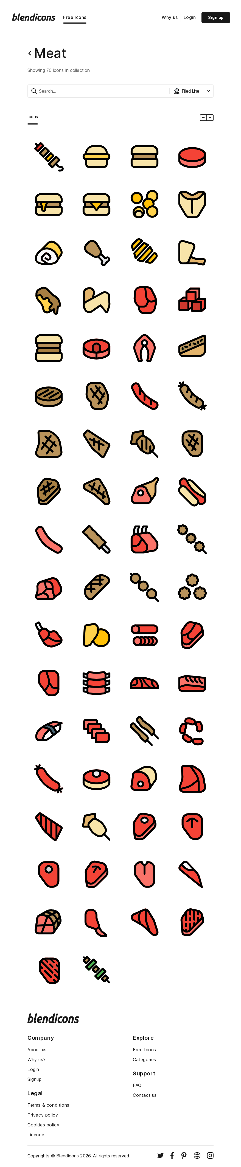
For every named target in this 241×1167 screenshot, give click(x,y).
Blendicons (67, 1155)
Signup (34, 1079)
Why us (170, 17)
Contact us (145, 1095)
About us (37, 1049)
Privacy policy (42, 1115)
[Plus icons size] (210, 117)
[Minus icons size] (203, 117)
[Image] (48, 156)
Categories (144, 1059)
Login (190, 17)
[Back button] (29, 53)
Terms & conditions (48, 1105)
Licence (35, 1134)
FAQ (137, 1085)
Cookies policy (43, 1125)
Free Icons (74, 17)
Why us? (36, 1059)
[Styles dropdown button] (192, 91)
